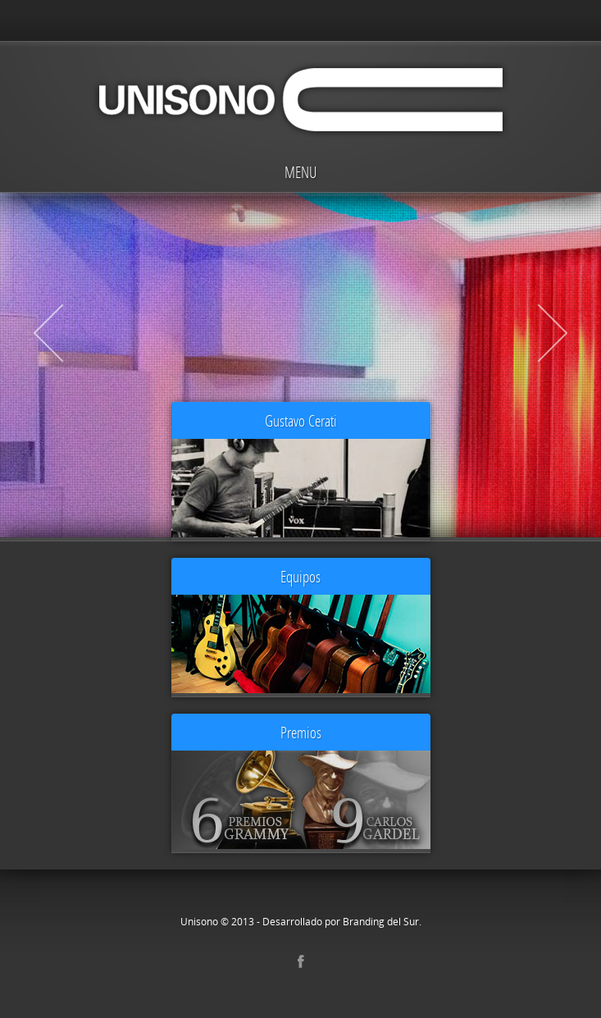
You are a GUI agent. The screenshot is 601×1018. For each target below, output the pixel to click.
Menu (300, 172)
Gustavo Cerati (301, 420)
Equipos (300, 576)
